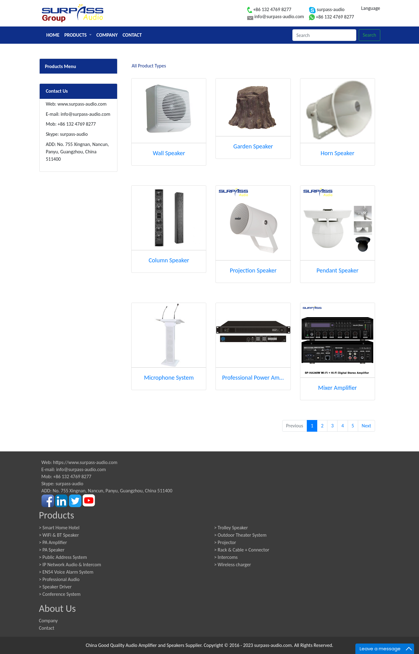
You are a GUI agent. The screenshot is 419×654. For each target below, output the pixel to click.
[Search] (324, 35)
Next (366, 426)
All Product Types (149, 66)
